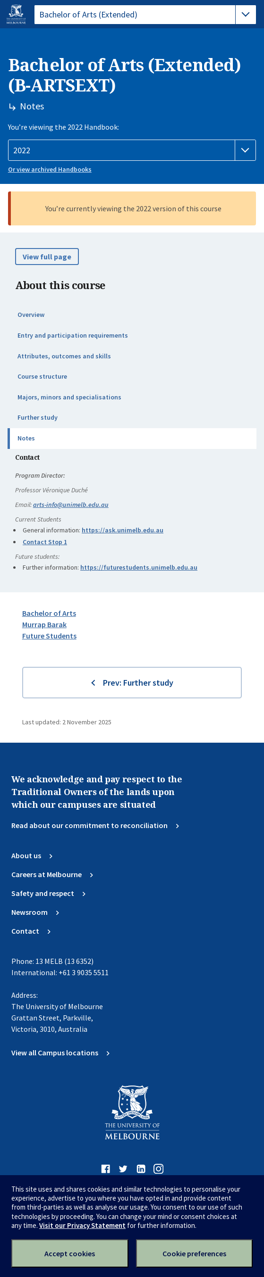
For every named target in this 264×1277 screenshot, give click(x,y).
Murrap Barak (44, 624)
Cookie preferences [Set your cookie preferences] (194, 1253)
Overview (30, 314)
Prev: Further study (138, 682)
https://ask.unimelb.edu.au (122, 530)
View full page (47, 256)
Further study (37, 417)
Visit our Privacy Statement (82, 1225)
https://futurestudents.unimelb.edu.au (138, 567)
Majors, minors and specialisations (69, 397)
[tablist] (145, 14)
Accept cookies (69, 1253)
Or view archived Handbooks (50, 169)
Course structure (42, 376)
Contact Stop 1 (45, 542)
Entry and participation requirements (72, 335)
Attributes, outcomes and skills (64, 356)
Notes (26, 438)
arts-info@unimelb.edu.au (71, 504)
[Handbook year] (132, 150)
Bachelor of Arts (49, 613)
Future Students (49, 635)
